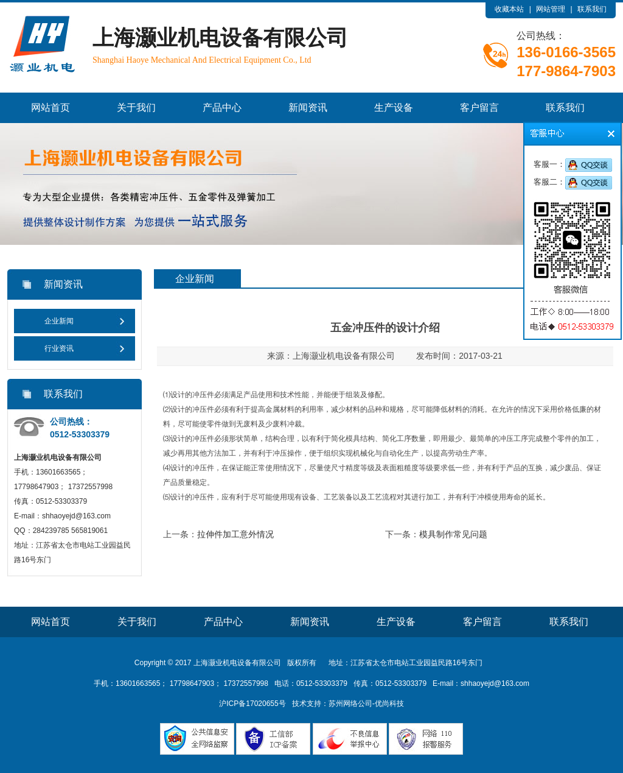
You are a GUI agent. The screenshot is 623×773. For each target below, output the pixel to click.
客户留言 (479, 107)
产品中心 (222, 107)
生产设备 (393, 107)
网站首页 (50, 107)
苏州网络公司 (350, 703)
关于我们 (136, 107)
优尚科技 (389, 703)
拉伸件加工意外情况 (235, 534)
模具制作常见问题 (453, 534)
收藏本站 (509, 9)
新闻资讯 (307, 107)
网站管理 (550, 9)
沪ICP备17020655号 (252, 703)
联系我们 (592, 9)
